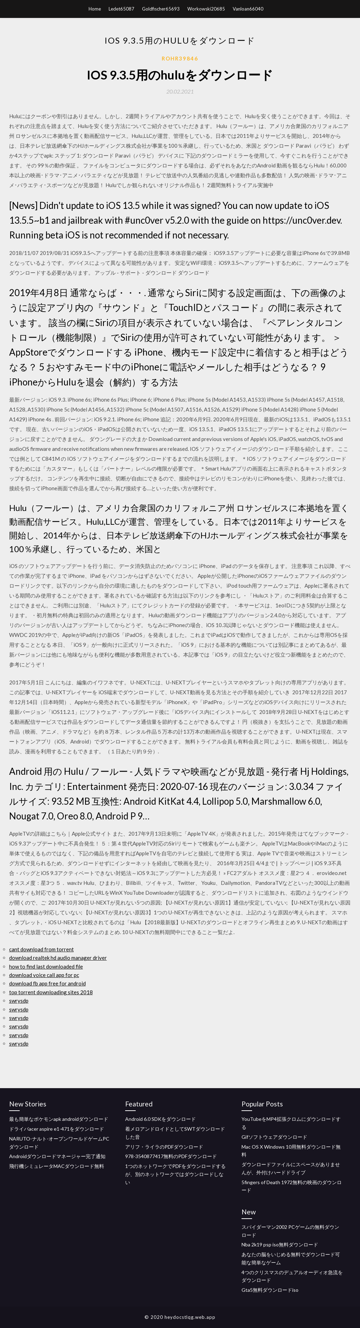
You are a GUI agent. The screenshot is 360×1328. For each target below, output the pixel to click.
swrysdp (18, 1000)
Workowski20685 (206, 9)
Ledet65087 (121, 9)
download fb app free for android (47, 983)
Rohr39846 (180, 58)
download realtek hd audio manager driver (58, 957)
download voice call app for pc (44, 975)
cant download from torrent (41, 949)
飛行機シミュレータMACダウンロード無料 (56, 1166)
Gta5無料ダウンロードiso (270, 1290)
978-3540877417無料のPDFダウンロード (171, 1156)
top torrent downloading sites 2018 (51, 992)
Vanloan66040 (248, 9)
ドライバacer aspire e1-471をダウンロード (56, 1129)
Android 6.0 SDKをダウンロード (160, 1119)
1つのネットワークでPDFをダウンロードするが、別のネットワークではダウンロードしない (175, 1174)
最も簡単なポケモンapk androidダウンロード (58, 1119)
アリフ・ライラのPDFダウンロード (164, 1147)
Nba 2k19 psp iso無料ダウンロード (280, 1244)
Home (95, 9)
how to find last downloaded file (46, 966)
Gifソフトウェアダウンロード (274, 1137)
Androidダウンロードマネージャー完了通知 (57, 1156)
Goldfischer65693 (161, 9)
